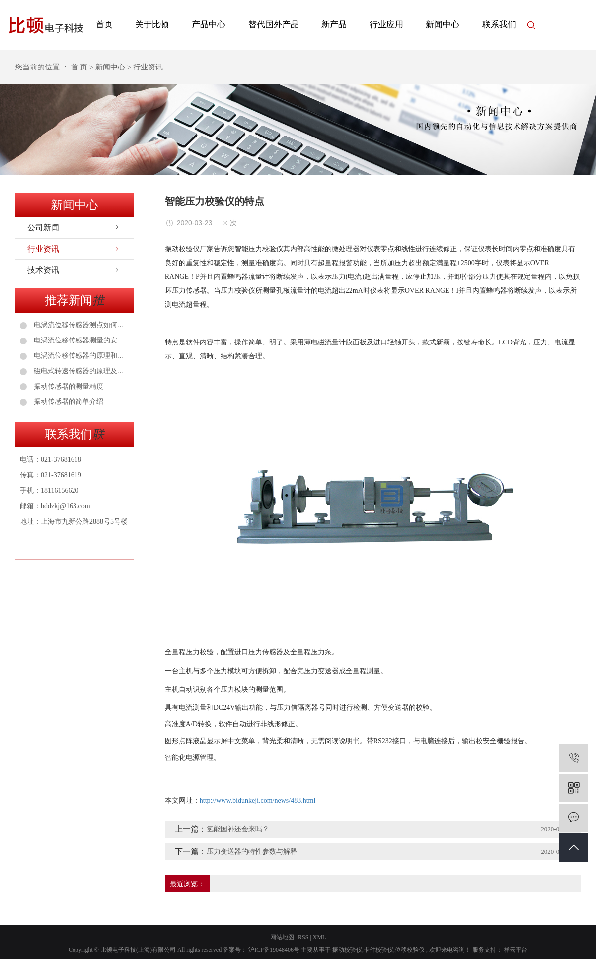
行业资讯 (43, 249)
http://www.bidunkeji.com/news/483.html (258, 800)
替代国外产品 (273, 24)
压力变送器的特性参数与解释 (252, 851)
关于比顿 (152, 24)
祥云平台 (514, 949)
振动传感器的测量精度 (67, 386)
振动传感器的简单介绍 (67, 401)
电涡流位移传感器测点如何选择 (80, 325)
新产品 (334, 24)
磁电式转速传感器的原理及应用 (80, 371)
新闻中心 (442, 24)
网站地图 (282, 937)
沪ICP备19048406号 (273, 949)
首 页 (79, 67)
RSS (303, 937)
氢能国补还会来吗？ (238, 829)
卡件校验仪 (378, 949)
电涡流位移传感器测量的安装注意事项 (80, 340)
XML (319, 937)
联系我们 (499, 24)
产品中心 (208, 24)
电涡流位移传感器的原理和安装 (80, 355)
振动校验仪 (347, 949)
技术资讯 (43, 270)
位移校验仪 (410, 949)
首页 (104, 24)
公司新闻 (43, 227)
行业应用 (386, 24)
